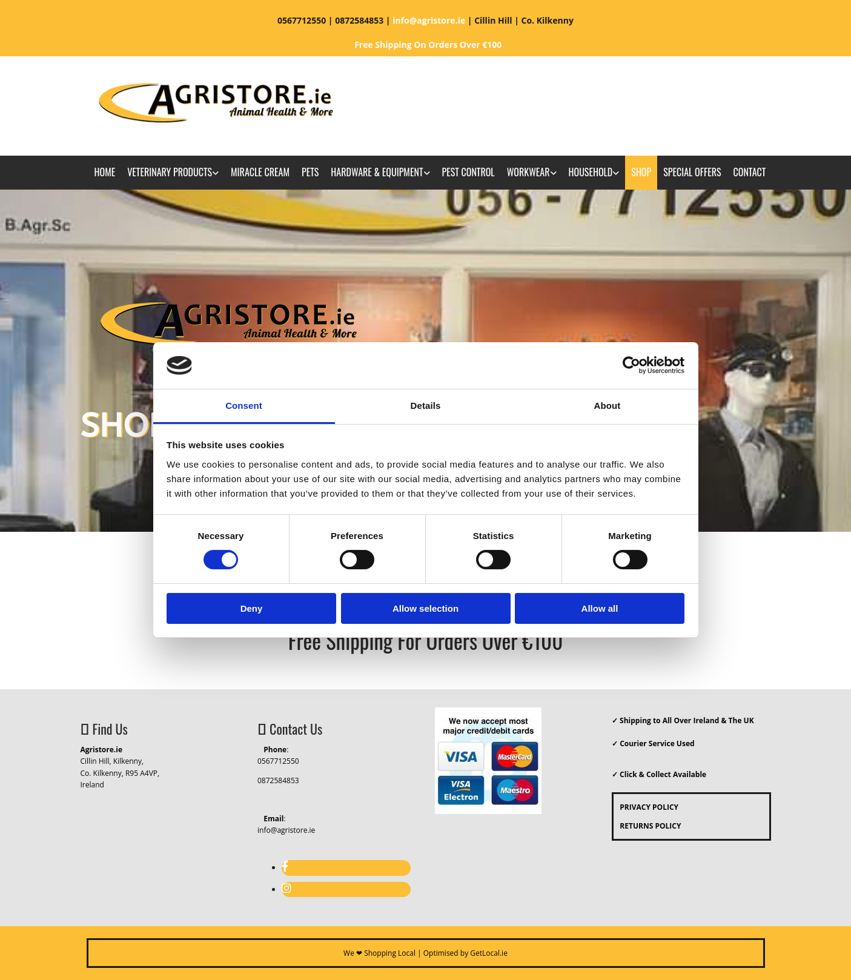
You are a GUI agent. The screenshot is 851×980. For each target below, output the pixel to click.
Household (591, 172)
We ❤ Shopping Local (379, 953)
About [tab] (607, 405)
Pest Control (468, 172)
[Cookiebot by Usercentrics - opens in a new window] (631, 365)
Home (105, 172)
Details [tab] (426, 405)
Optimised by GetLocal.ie (465, 953)
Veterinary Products (169, 172)
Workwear (528, 172)
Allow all (599, 608)
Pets (310, 172)
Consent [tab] (243, 405)
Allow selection (425, 608)
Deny (251, 608)
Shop (641, 172)
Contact (749, 172)
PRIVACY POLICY (646, 807)
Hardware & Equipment (377, 172)
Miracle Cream (260, 172)
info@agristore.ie (286, 830)
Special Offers (692, 172)
